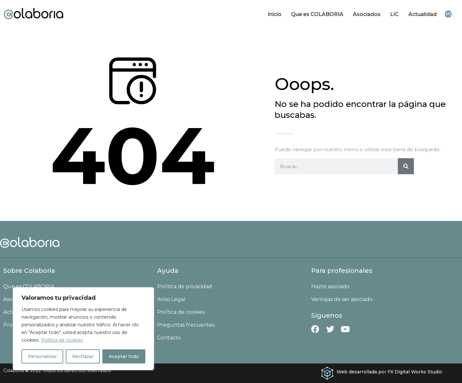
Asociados (367, 14)
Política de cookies (62, 340)
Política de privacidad (184, 286)
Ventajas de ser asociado (342, 299)
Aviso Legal (171, 299)
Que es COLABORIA (317, 14)
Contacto (169, 338)
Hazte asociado (330, 286)
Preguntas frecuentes (186, 325)
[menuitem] (448, 14)
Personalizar (42, 356)
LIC (394, 14)
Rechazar (83, 356)
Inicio (274, 14)
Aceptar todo (124, 356)
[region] (83, 329)
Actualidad (422, 14)
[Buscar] (406, 166)
